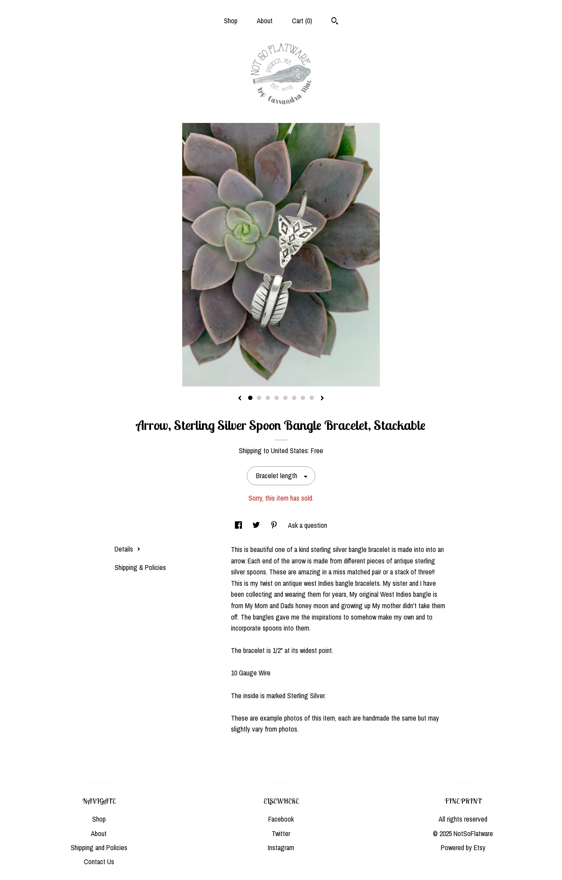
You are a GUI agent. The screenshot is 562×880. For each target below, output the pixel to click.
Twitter (281, 833)
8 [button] (312, 398)
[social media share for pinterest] (274, 525)
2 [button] (259, 398)
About (265, 20)
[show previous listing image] (240, 399)
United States (289, 450)
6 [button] (294, 398)
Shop (231, 20)
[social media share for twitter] (257, 525)
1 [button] (250, 398)
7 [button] (303, 398)
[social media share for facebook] (239, 525)
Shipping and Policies (99, 847)
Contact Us (99, 861)
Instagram (281, 847)
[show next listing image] (322, 399)
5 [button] (285, 398)
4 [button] (276, 398)
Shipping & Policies (140, 567)
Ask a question (307, 525)
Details (127, 549)
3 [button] (268, 398)
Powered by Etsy (463, 847)
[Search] (334, 22)
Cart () (302, 20)
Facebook (281, 819)
